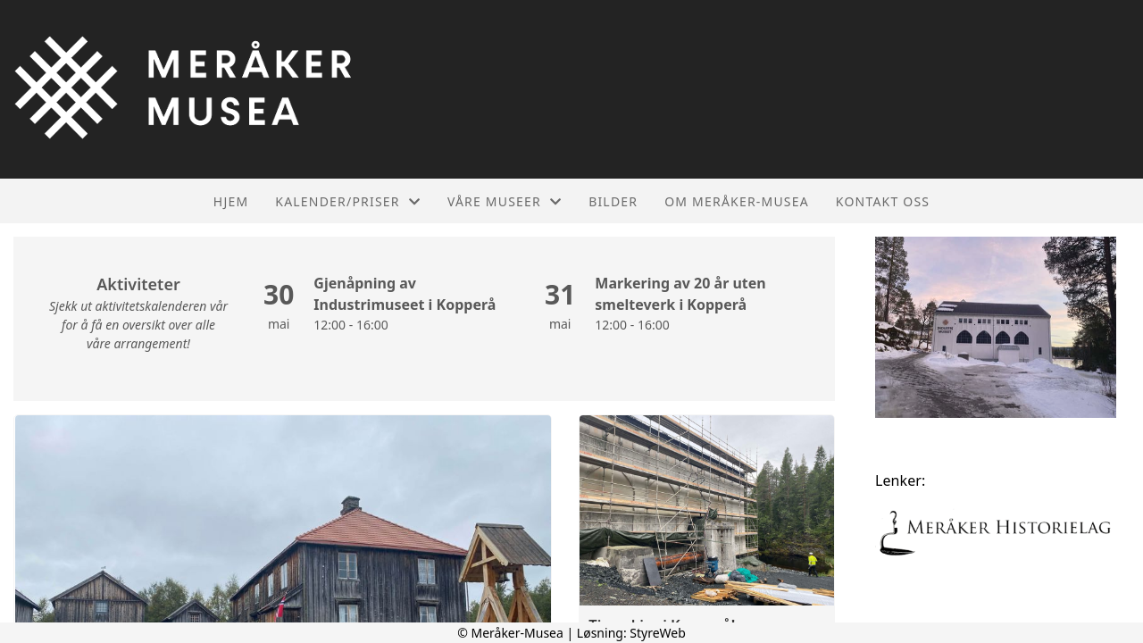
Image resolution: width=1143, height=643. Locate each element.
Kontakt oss (883, 201)
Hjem (230, 201)
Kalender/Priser (348, 201)
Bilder (613, 201)
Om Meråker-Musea (736, 201)
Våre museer (504, 201)
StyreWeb (658, 632)
